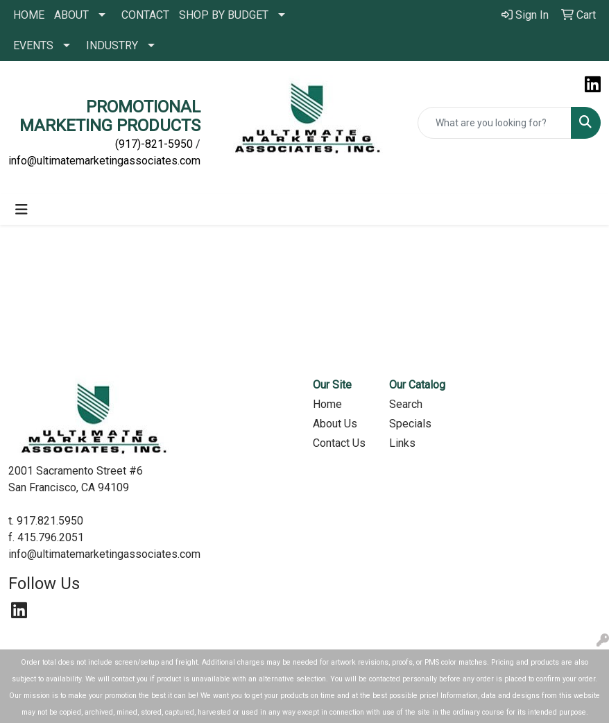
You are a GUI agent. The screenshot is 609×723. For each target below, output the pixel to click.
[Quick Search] (495, 123)
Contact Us (339, 443)
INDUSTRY (112, 45)
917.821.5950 (50, 520)
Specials (410, 423)
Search (405, 404)
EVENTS (33, 45)
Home (327, 404)
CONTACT (145, 15)
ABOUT (71, 15)
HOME (28, 15)
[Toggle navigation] (21, 209)
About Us (335, 423)
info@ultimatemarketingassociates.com (104, 160)
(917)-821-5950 (154, 144)
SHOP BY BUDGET (223, 15)
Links (402, 443)
